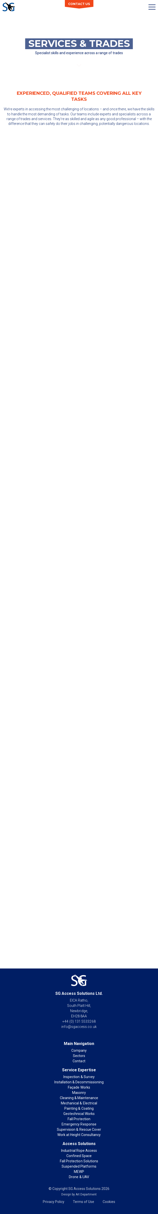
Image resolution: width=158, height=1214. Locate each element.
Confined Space (79, 1156)
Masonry (79, 1093)
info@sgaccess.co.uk (78, 1027)
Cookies (109, 1202)
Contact (79, 1061)
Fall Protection (79, 1119)
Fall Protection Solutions (79, 1161)
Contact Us (79, 4)
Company (79, 1050)
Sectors (79, 1056)
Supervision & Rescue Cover (79, 1129)
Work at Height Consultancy (79, 1135)
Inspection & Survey (78, 1077)
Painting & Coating (78, 1108)
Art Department (86, 1194)
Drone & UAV (79, 1177)
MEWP (79, 1172)
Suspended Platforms (79, 1166)
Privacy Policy (53, 1202)
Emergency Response (79, 1124)
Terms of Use (83, 1202)
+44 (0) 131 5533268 (78, 1021)
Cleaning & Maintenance (79, 1098)
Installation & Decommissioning (79, 1082)
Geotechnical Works (78, 1114)
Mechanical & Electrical (79, 1103)
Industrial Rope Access (79, 1151)
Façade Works (79, 1087)
